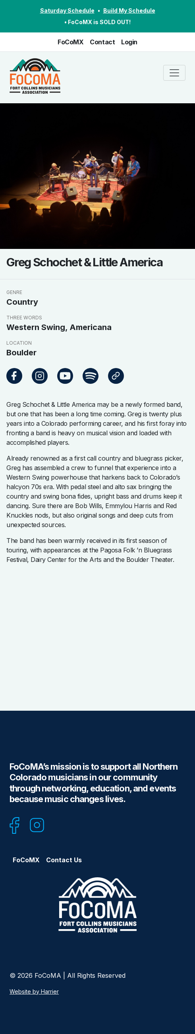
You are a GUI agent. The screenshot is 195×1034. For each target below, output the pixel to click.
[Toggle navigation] (174, 73)
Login (129, 42)
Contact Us (64, 860)
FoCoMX (70, 42)
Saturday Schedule (67, 10)
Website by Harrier (34, 991)
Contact (102, 42)
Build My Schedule (129, 10)
